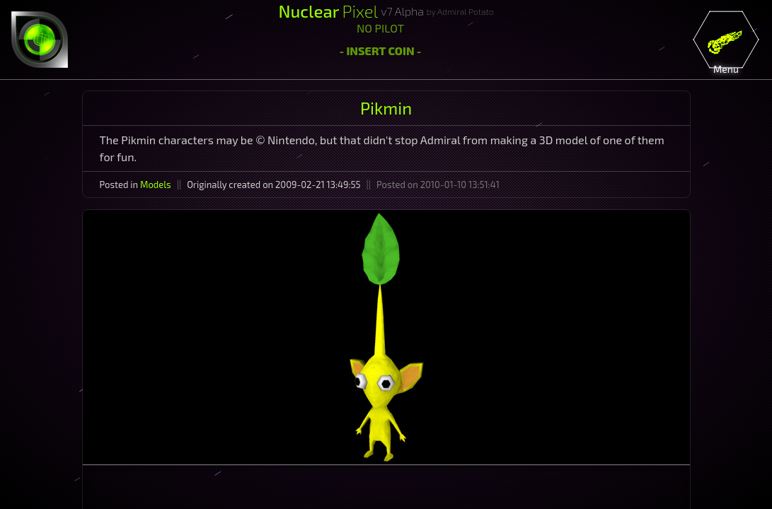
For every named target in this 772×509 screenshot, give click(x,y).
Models (155, 184)
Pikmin (386, 108)
